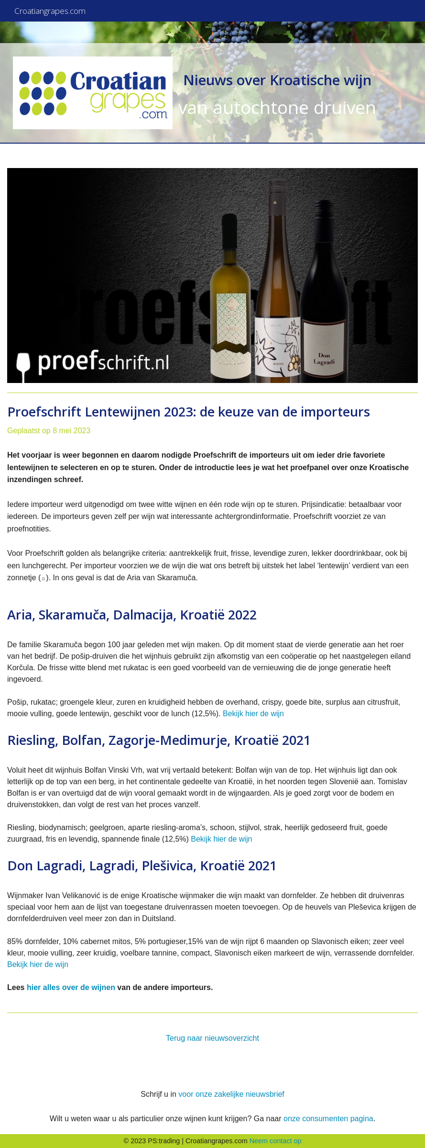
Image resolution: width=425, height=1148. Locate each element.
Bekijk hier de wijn (253, 713)
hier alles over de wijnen (71, 987)
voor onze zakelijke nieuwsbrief (231, 1094)
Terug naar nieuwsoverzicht (212, 1038)
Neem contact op (276, 1141)
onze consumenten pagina (328, 1118)
